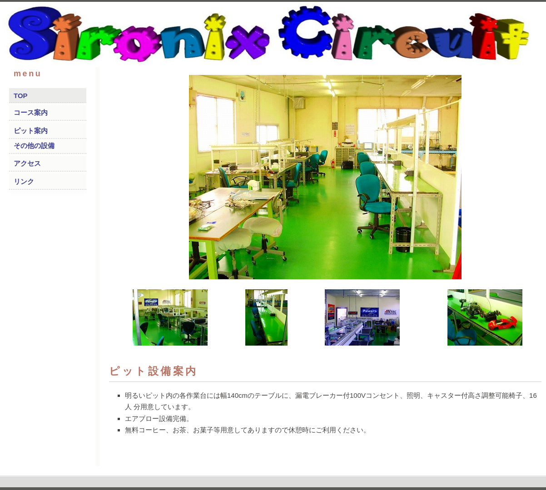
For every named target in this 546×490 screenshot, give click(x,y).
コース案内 (31, 112)
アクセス (27, 163)
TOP (21, 95)
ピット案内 (31, 130)
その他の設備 (34, 145)
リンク (24, 181)
